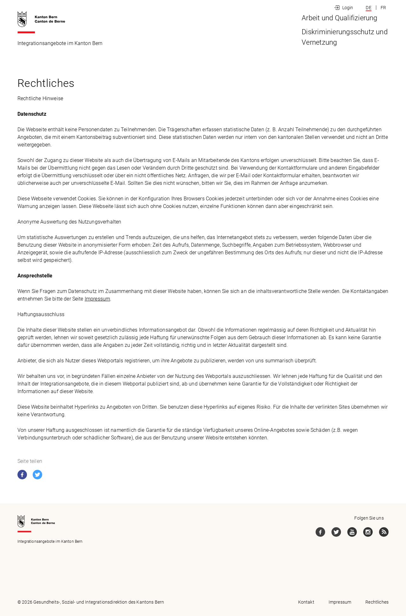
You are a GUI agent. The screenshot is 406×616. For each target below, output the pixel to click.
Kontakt (306, 602)
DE (368, 7)
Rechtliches (377, 602)
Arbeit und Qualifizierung (211, 42)
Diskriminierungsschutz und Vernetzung (327, 42)
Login (347, 7)
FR (383, 7)
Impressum (97, 299)
